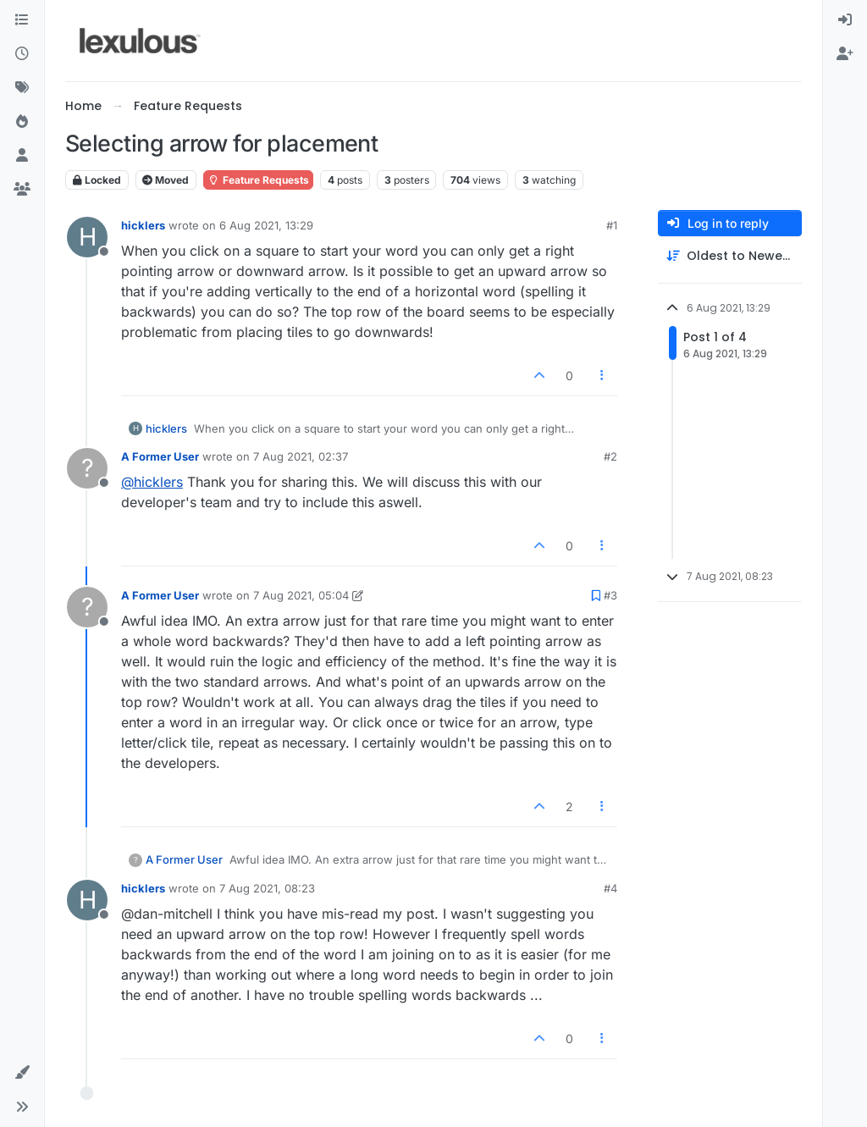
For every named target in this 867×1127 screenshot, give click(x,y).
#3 (610, 595)
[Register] (845, 54)
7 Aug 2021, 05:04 (301, 595)
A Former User (160, 456)
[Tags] (22, 88)
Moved (165, 180)
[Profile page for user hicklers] (87, 237)
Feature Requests (258, 180)
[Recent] (22, 54)
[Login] (845, 20)
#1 (611, 225)
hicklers (143, 225)
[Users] (22, 155)
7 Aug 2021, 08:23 (267, 888)
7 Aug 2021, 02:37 (300, 456)
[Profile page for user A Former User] (87, 468)
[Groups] (22, 189)
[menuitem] (845, 20)
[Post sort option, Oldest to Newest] (730, 256)
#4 (610, 888)
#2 (610, 456)
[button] (22, 1072)
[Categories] (22, 20)
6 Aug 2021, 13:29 (266, 225)
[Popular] (22, 121)
